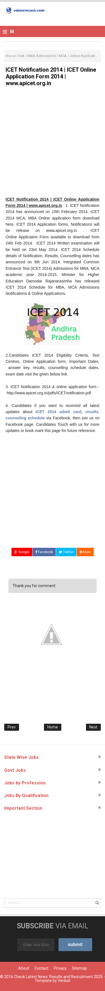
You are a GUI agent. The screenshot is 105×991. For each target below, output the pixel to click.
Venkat (64, 980)
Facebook (44, 552)
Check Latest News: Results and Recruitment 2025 (58, 976)
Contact (41, 968)
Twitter (66, 552)
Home (52, 727)
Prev (12, 727)
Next (93, 727)
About (23, 968)
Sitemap (79, 968)
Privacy (60, 968)
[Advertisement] (52, 143)
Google (21, 552)
